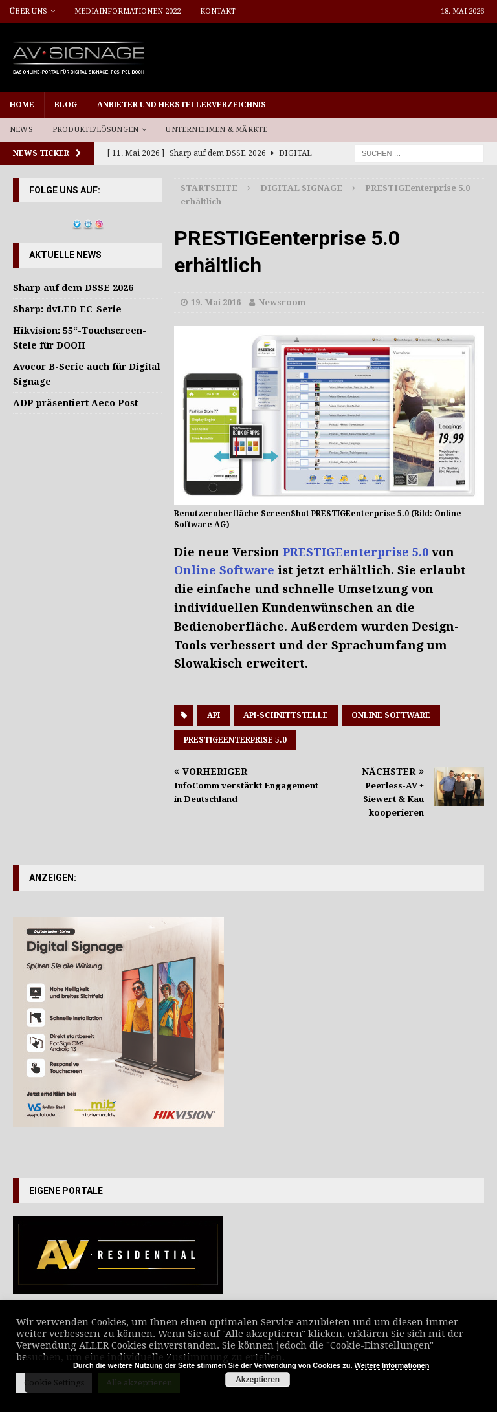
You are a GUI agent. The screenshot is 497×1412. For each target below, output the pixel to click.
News (21, 129)
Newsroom (281, 302)
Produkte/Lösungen (95, 129)
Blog (65, 104)
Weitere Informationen (392, 1365)
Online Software (224, 570)
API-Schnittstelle (285, 715)
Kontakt (218, 11)
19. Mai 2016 (216, 302)
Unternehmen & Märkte (216, 129)
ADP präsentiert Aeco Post (75, 403)
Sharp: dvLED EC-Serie (67, 309)
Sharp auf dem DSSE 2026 (73, 288)
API (213, 715)
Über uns (28, 11)
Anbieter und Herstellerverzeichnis (181, 104)
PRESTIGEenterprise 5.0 (355, 552)
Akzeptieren (258, 1379)
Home (22, 104)
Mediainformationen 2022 (127, 11)
